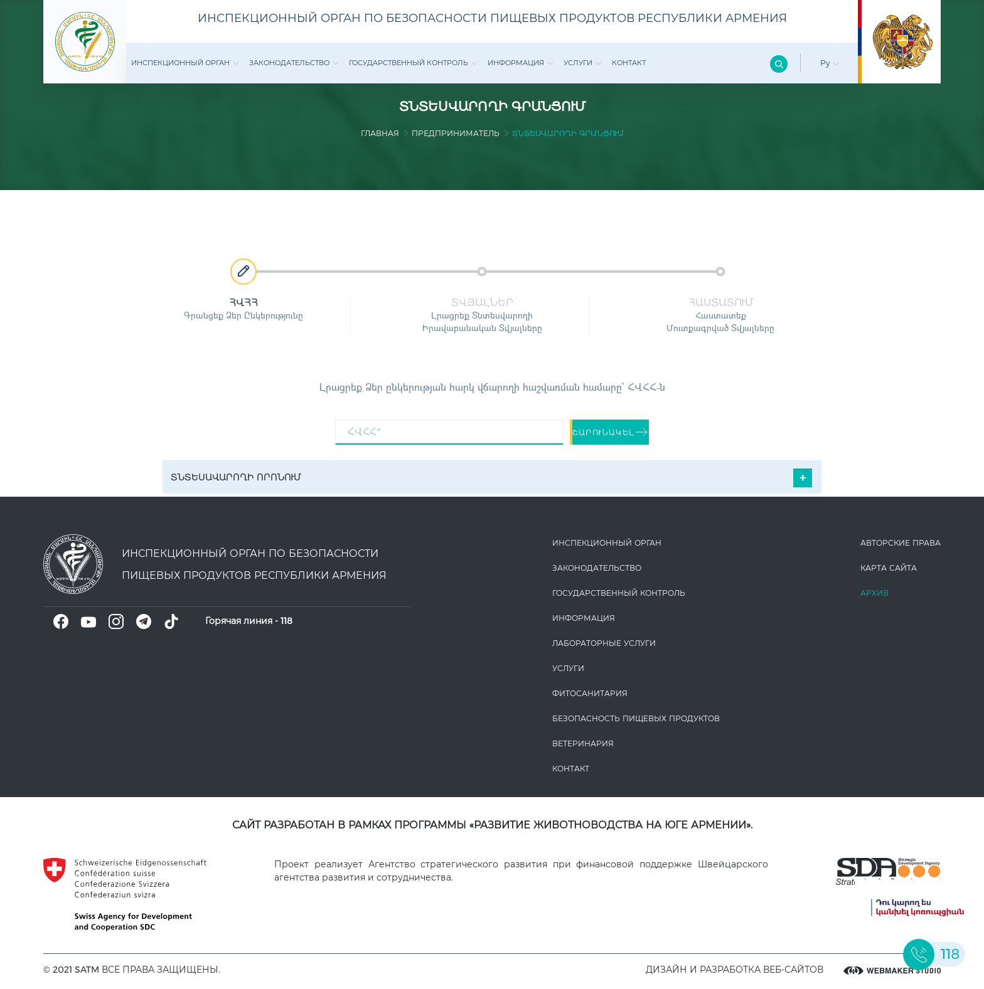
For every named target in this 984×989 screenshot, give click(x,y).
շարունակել (610, 432)
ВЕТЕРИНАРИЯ (583, 743)
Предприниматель (456, 133)
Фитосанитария (590, 693)
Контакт (629, 62)
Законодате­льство (294, 62)
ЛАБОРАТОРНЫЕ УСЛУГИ (604, 643)
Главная (380, 133)
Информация (521, 62)
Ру (829, 63)
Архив (874, 593)
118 (286, 621)
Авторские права (900, 542)
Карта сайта (888, 568)
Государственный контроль (413, 62)
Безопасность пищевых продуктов (636, 718)
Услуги (583, 62)
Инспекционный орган (185, 62)
